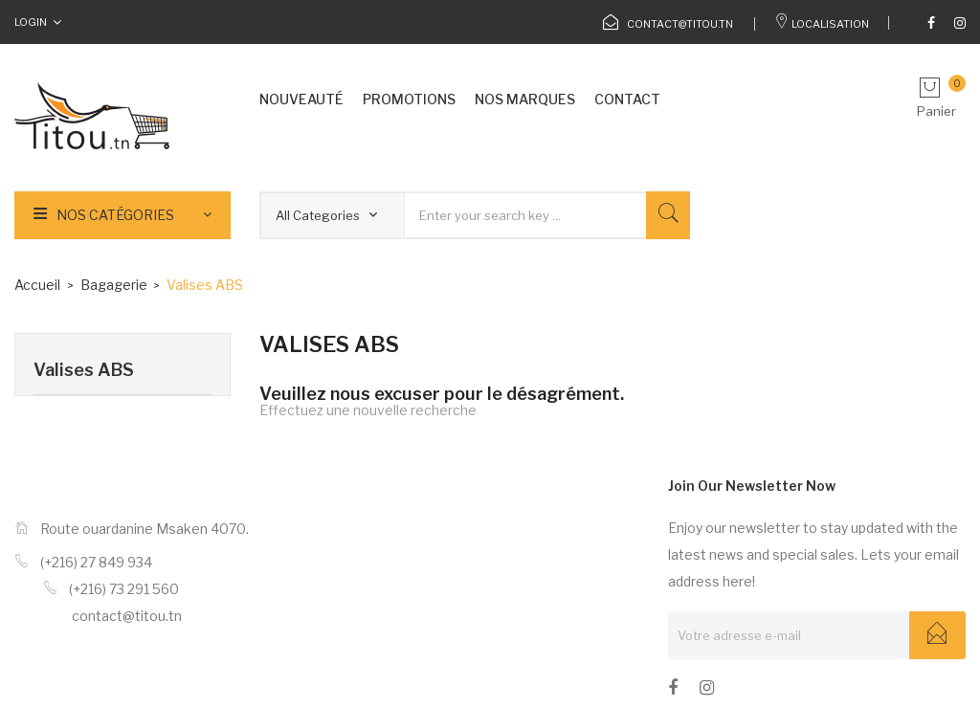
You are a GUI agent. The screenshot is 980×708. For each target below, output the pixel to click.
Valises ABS (83, 370)
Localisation (821, 24)
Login (30, 22)
